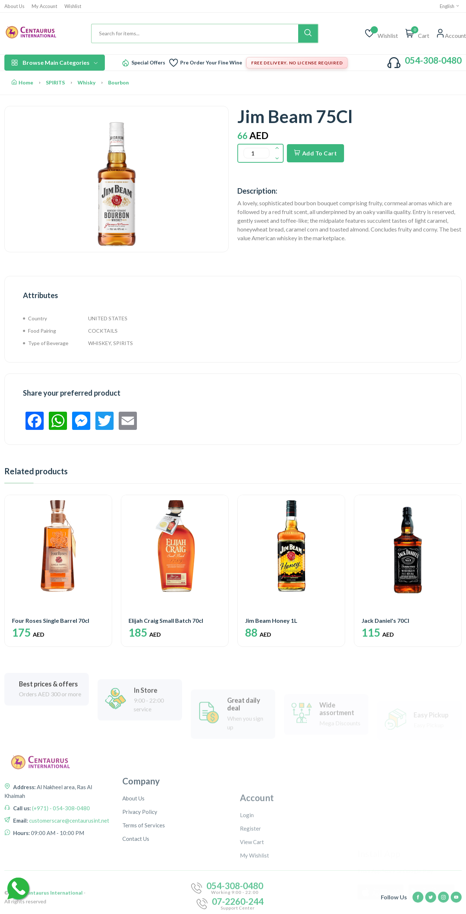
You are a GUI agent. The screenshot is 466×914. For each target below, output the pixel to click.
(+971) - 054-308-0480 (60, 838)
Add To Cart (315, 153)
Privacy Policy (139, 862)
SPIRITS (55, 82)
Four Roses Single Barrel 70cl (50, 620)
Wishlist (72, 6)
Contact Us (135, 889)
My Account (44, 6)
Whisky (86, 82)
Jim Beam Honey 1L (271, 620)
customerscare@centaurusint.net (68, 851)
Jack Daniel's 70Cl (385, 620)
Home (22, 82)
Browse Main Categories (55, 62)
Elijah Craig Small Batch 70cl (166, 620)
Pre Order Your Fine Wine (211, 63)
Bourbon (118, 82)
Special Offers (148, 63)
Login (247, 866)
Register (250, 880)
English (450, 6)
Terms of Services (143, 876)
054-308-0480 (433, 60)
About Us (14, 6)
